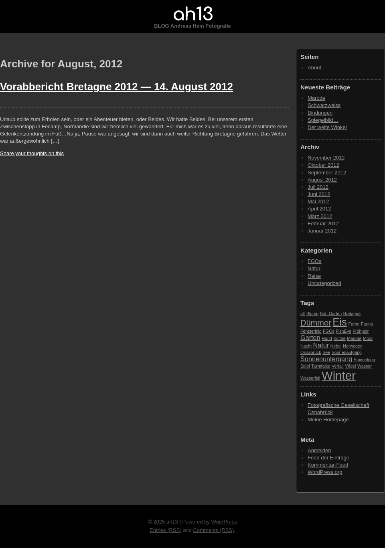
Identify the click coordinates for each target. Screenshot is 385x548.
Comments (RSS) (213, 530)
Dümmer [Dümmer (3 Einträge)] (315, 322)
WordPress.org (325, 472)
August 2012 (322, 180)
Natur (314, 268)
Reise (314, 276)
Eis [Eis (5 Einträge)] (339, 322)
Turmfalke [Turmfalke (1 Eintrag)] (320, 366)
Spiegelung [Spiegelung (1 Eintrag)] (364, 359)
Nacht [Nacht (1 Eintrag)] (306, 346)
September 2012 (327, 173)
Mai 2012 (318, 201)
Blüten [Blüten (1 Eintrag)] (312, 313)
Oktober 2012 (323, 165)
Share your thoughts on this (32, 153)
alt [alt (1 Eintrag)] (302, 313)
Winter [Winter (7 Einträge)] (339, 375)
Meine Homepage (328, 420)
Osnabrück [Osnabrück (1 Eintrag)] (310, 352)
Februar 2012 (323, 223)
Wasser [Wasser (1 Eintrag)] (364, 366)
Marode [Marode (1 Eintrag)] (354, 338)
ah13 (192, 14)
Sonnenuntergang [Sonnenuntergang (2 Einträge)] (326, 358)
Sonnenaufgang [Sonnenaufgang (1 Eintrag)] (347, 352)
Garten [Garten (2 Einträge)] (310, 337)
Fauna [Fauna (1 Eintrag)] (367, 324)
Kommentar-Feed (328, 465)
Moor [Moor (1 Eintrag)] (368, 338)
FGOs (315, 261)
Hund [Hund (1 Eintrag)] (327, 338)
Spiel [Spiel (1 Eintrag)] (305, 366)
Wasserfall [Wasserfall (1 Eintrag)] (310, 378)
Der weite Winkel (327, 127)
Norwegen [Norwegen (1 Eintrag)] (353, 346)
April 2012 (319, 209)
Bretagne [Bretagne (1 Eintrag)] (352, 313)
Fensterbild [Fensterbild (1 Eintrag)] (311, 331)
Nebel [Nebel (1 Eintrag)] (336, 346)
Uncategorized (324, 283)
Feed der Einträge (328, 458)
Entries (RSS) (165, 530)
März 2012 (320, 216)
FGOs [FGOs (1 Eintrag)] (328, 331)
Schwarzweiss (324, 105)
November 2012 (326, 158)
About (314, 68)
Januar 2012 (322, 231)
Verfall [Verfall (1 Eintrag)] (338, 366)
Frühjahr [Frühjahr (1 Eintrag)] (361, 331)
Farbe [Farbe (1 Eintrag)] (353, 324)
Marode (316, 98)
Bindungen (320, 113)
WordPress (224, 522)
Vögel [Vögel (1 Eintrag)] (350, 366)
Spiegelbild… (323, 120)
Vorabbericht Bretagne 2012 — (116, 87)
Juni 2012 (319, 194)
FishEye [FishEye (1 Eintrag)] (343, 331)
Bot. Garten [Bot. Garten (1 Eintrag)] (331, 313)
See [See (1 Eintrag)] (326, 352)
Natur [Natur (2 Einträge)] (321, 345)
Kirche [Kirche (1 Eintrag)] (339, 338)
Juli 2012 (318, 187)
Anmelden (319, 450)
